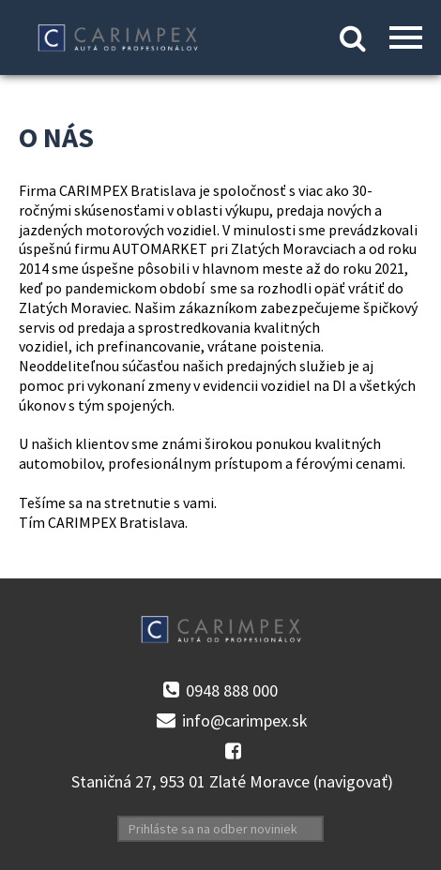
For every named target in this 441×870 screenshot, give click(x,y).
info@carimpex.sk (245, 721)
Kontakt (221, 41)
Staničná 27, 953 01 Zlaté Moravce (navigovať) (232, 782)
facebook (232, 752)
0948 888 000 (232, 691)
